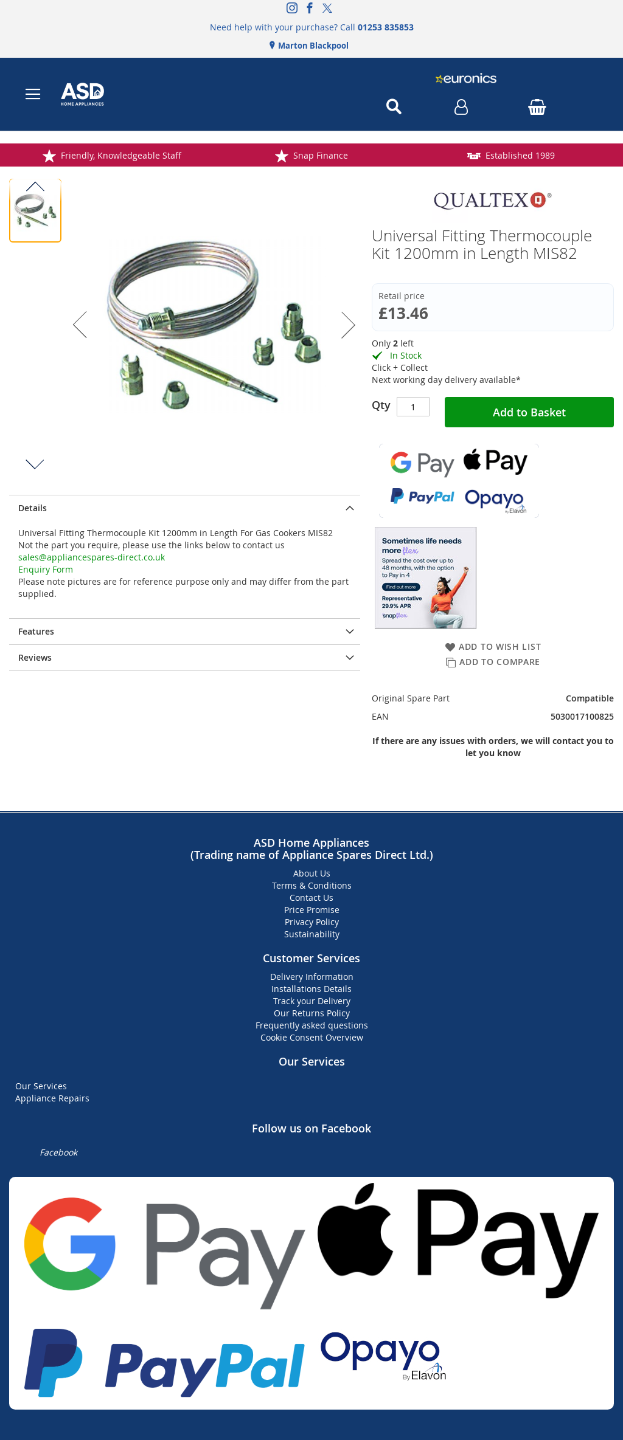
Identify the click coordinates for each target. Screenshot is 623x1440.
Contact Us (311, 897)
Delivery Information (311, 976)
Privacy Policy (312, 922)
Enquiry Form (45, 569)
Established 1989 (579, 155)
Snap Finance (379, 155)
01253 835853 (386, 27)
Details (32, 508)
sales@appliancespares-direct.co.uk (91, 557)
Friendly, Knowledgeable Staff (180, 155)
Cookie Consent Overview (311, 1037)
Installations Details (311, 988)
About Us (311, 873)
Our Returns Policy (312, 1013)
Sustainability (311, 934)
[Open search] (394, 106)
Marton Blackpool (312, 45)
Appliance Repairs (52, 1098)
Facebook (58, 1152)
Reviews (35, 657)
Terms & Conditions (312, 885)
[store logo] (184, 94)
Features (36, 631)
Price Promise (311, 909)
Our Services (41, 1086)
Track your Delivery (311, 1001)
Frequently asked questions (312, 1025)
